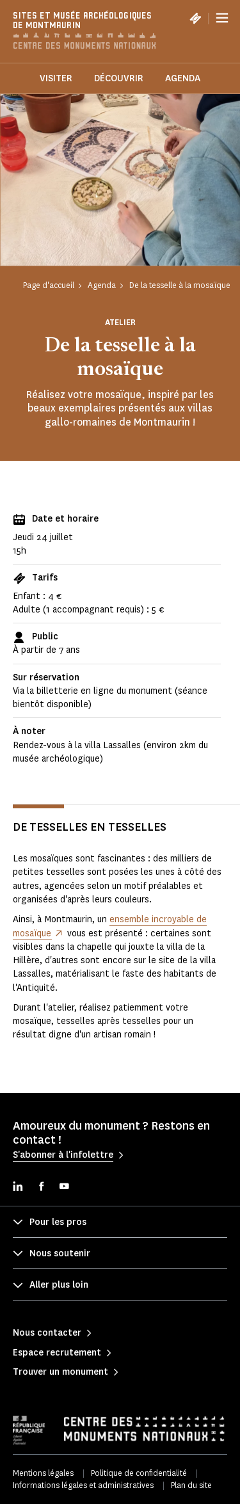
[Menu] (222, 17)
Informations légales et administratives (83, 1485)
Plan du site (191, 1485)
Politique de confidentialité (139, 1473)
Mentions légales (43, 1473)
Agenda (182, 78)
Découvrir (118, 78)
